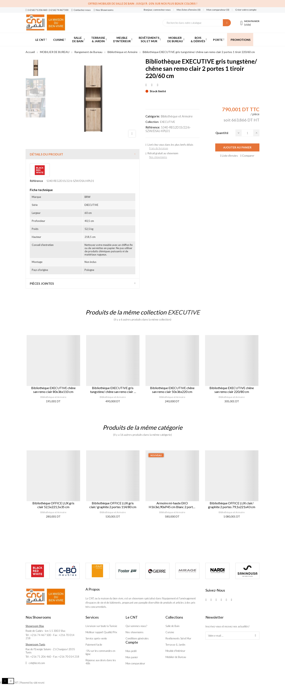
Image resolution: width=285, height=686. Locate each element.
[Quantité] (247, 132)
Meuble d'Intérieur (175, 650)
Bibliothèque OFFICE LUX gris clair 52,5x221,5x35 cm (53, 505)
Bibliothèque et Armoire (177, 116)
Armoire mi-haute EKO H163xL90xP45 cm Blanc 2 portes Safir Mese (172, 505)
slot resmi (38, 682)
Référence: (152, 127)
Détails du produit (46, 154)
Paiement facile (94, 644)
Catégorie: (152, 116)
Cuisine (169, 632)
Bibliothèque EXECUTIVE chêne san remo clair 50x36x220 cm (172, 390)
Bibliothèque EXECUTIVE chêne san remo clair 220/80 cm (231, 390)
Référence (36, 180)
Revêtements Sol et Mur (178, 638)
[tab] (82, 154)
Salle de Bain (172, 626)
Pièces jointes (42, 283)
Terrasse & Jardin (175, 644)
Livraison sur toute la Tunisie (101, 626)
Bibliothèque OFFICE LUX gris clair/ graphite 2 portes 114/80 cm (112, 505)
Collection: (152, 121)
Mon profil (131, 651)
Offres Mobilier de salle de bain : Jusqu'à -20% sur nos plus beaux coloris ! (142, 3)
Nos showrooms (158, 157)
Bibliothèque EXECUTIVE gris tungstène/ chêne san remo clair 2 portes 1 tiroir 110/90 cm (113, 390)
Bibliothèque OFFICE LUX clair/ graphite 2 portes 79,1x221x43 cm (231, 505)
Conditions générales (137, 638)
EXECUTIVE (167, 121)
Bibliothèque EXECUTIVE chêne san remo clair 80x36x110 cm (53, 390)
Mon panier (132, 657)
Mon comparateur (135, 663)
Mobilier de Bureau (175, 657)
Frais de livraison (158, 148)
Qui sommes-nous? (136, 626)
